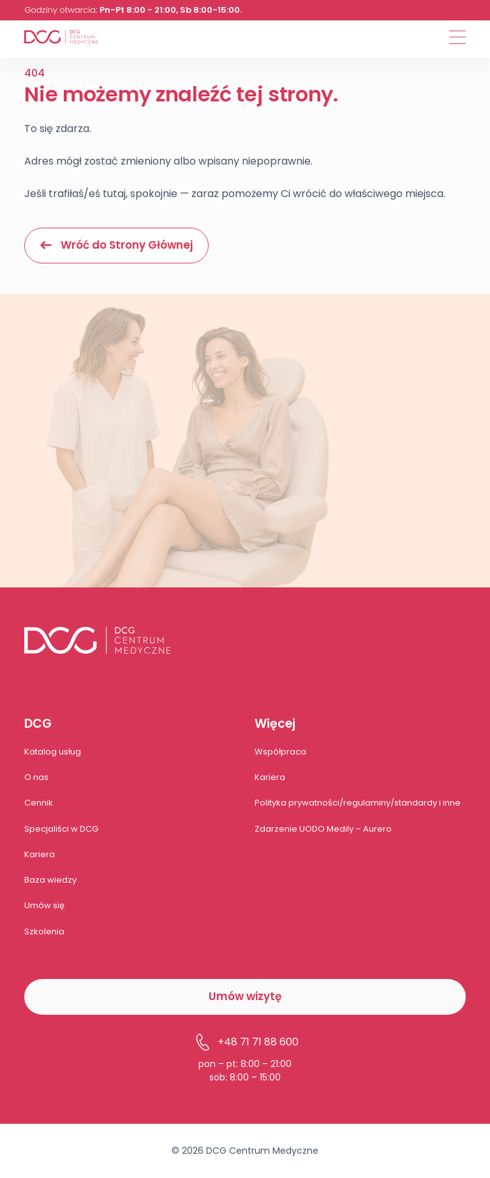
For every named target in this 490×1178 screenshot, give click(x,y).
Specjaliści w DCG (61, 829)
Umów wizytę (245, 996)
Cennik (38, 803)
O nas (36, 777)
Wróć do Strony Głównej (116, 245)
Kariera (39, 854)
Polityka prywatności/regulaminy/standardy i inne (358, 803)
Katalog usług (52, 752)
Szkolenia (44, 931)
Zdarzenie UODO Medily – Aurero (323, 829)
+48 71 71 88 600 (245, 1042)
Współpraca (280, 752)
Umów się (44, 905)
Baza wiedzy (50, 880)
